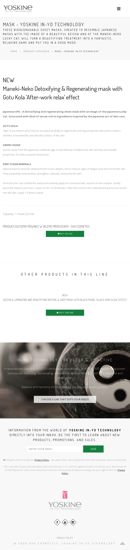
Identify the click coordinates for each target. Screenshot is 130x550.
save (93, 449)
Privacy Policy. (42, 459)
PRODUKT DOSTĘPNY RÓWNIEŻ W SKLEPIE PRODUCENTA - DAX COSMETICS (46, 226)
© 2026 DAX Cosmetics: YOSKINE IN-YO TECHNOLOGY (65, 543)
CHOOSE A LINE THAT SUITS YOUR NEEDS (65, 399)
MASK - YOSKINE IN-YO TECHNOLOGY (77, 51)
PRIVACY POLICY (65, 537)
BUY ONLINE (65, 233)
